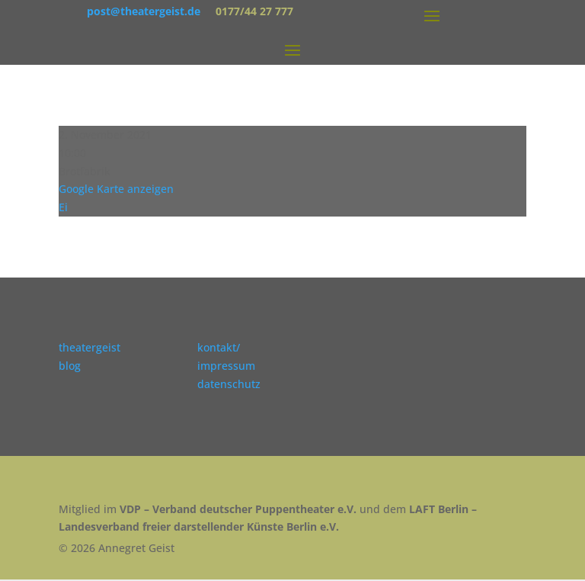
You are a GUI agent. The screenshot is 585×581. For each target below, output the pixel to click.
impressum (226, 365)
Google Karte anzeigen (116, 188)
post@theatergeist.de (143, 11)
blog (70, 365)
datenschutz (229, 384)
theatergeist (89, 347)
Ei (63, 207)
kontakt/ (218, 347)
